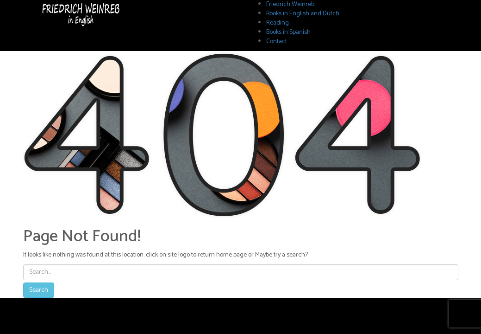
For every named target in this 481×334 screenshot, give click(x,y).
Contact (276, 41)
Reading (277, 23)
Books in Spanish (288, 32)
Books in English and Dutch (302, 13)
